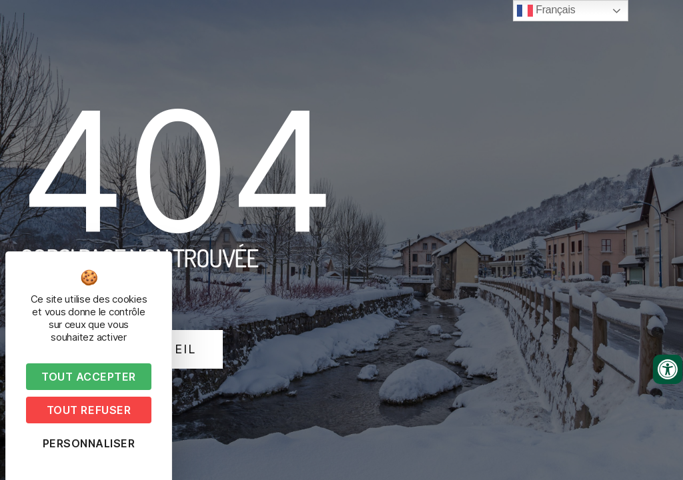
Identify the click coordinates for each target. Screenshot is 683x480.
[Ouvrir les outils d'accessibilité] (667, 369)
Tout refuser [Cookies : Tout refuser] (89, 410)
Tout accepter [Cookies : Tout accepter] (88, 376)
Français (546, 11)
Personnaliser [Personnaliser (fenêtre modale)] (89, 443)
